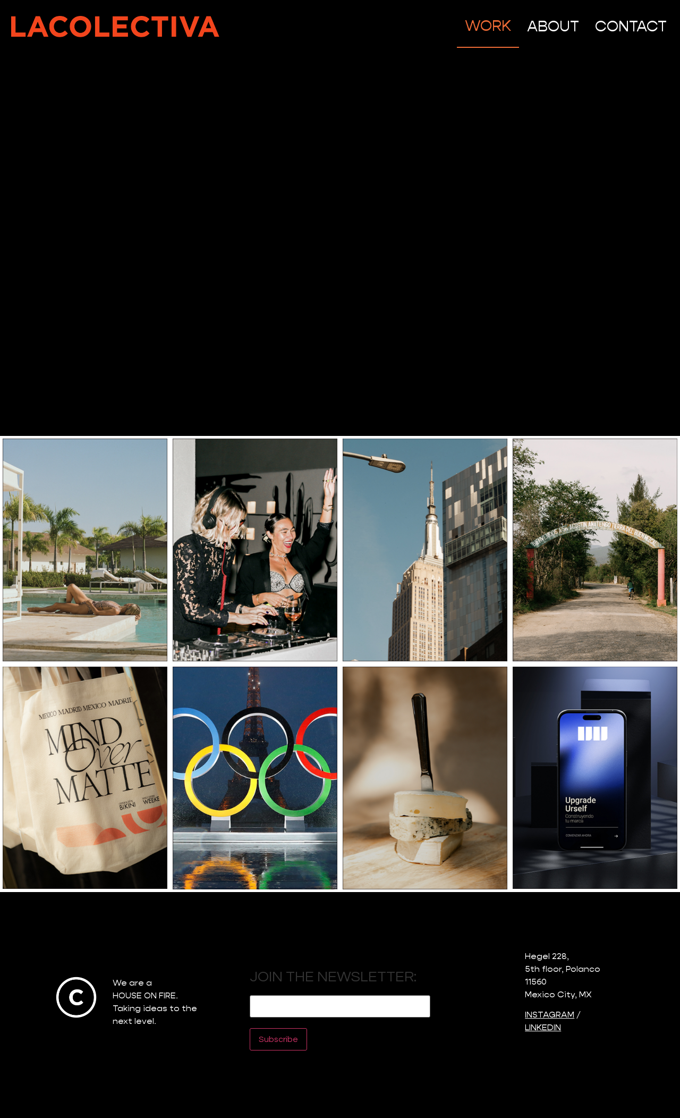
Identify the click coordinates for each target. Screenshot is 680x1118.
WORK (488, 25)
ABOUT (553, 26)
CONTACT (631, 26)
